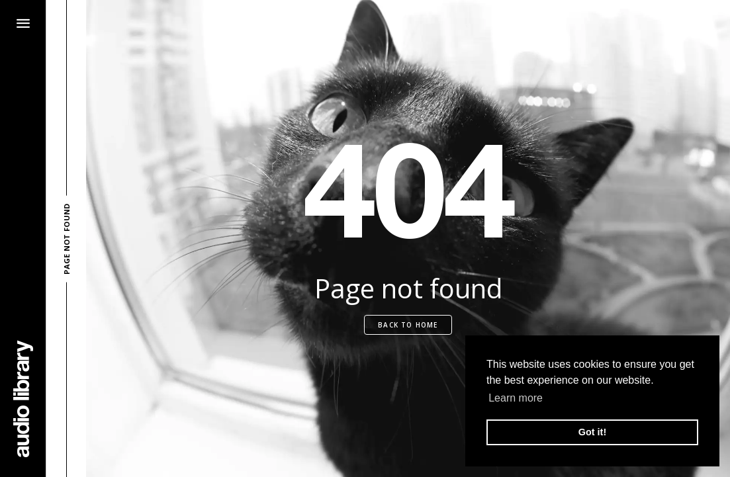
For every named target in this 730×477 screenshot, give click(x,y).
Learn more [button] (515, 398)
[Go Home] (23, 398)
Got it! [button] (592, 432)
